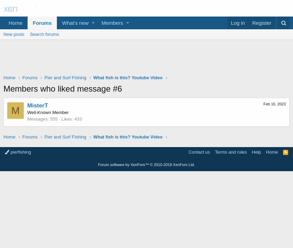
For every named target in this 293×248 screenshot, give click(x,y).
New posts (13, 34)
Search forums (44, 34)
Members (112, 23)
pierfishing (18, 152)
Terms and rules (231, 152)
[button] (93, 23)
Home (15, 23)
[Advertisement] (146, 58)
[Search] (283, 23)
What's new (75, 23)
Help (256, 152)
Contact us (199, 152)
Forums (42, 23)
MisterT (37, 105)
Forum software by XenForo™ (146, 165)
